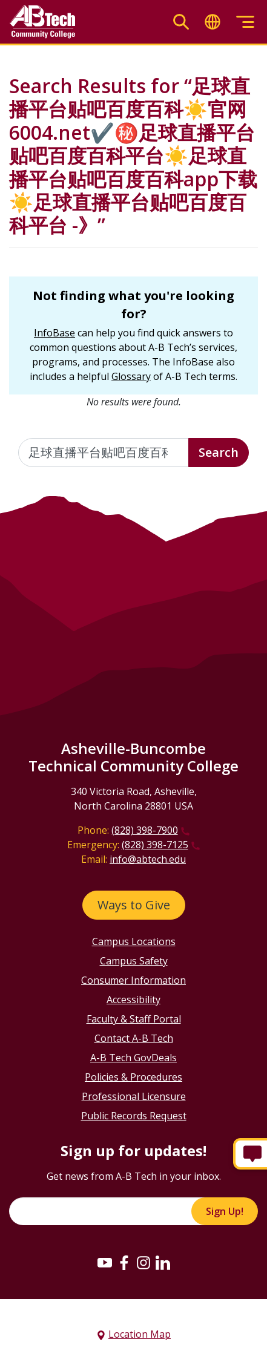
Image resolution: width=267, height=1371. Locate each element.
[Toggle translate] (212, 22)
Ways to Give (133, 905)
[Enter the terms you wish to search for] (103, 452)
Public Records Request (133, 1115)
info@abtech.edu (148, 859)
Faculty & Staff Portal (134, 1019)
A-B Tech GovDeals (133, 1057)
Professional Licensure (134, 1096)
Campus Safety (134, 960)
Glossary (131, 376)
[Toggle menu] (245, 22)
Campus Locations (134, 941)
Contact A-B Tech (133, 1038)
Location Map (139, 1334)
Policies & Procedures (133, 1077)
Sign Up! (224, 1211)
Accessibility (133, 999)
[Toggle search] (181, 22)
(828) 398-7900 (144, 830)
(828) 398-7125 (155, 844)
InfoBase (54, 332)
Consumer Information (133, 980)
